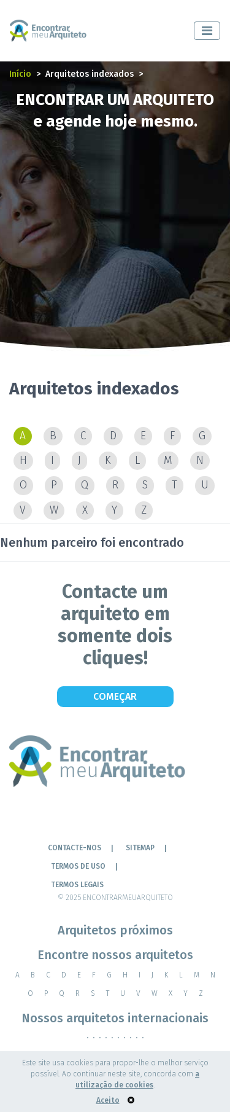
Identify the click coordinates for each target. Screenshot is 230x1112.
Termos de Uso (78, 866)
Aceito (108, 1100)
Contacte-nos (74, 848)
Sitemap (140, 848)
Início (20, 74)
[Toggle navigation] (207, 31)
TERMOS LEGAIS (77, 884)
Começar (115, 696)
